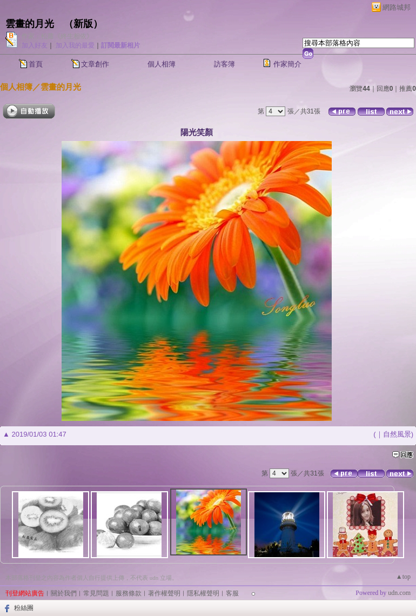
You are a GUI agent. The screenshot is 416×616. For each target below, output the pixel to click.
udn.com (399, 593)
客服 (232, 593)
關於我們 (64, 593)
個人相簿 (161, 64)
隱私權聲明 (203, 593)
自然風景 (397, 434)
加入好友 (35, 45)
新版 (83, 23)
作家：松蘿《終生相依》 (57, 36)
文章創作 (95, 64)
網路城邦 (397, 7)
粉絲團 (23, 608)
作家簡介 (287, 64)
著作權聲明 (164, 593)
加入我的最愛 (75, 45)
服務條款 (129, 593)
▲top (403, 576)
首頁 (36, 64)
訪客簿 (224, 64)
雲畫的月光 (29, 23)
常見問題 (96, 593)
